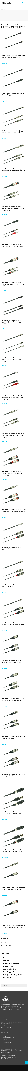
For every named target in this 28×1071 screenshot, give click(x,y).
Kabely (10, 14)
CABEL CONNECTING (6, 1027)
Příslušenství (7, 977)
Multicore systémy (9, 966)
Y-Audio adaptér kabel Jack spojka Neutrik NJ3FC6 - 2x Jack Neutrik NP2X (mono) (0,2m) (13, 208)
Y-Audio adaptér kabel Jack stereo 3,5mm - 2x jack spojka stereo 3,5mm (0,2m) (12, 321)
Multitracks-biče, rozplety (11, 963)
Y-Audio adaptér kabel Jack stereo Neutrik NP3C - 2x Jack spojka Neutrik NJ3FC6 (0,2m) (13, 473)
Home (2, 14)
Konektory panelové (9, 972)
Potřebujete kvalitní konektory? (9, 1018)
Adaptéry (6, 961)
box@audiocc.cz (7, 943)
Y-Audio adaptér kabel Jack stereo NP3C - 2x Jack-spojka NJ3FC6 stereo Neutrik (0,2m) (14, 511)
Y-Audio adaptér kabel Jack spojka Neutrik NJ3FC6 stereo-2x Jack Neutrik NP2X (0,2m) (13, 284)
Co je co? (5, 1039)
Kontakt (5, 1041)
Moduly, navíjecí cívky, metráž (12, 975)
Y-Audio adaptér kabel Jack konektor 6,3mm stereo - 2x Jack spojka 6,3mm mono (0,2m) (13, 397)
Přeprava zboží (7, 1042)
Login (3, 9)
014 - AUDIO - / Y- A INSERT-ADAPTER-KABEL (13, 16)
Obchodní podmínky (8, 1037)
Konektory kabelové (9, 969)
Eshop (6, 14)
